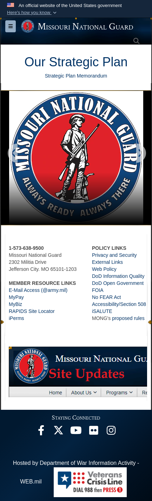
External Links (107, 262)
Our (36, 62)
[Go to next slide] (141, 153)
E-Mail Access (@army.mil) (38, 290)
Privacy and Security (114, 255)
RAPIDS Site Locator (32, 311)
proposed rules (128, 318)
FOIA (98, 290)
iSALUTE (102, 311)
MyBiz (15, 304)
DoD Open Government (118, 283)
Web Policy (104, 269)
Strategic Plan (88, 62)
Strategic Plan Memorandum (76, 76)
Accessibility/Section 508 (119, 304)
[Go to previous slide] (13, 153)
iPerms (16, 318)
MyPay (16, 297)
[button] (32, 12)
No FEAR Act (106, 297)
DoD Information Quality (118, 276)
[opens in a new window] (41, 432)
